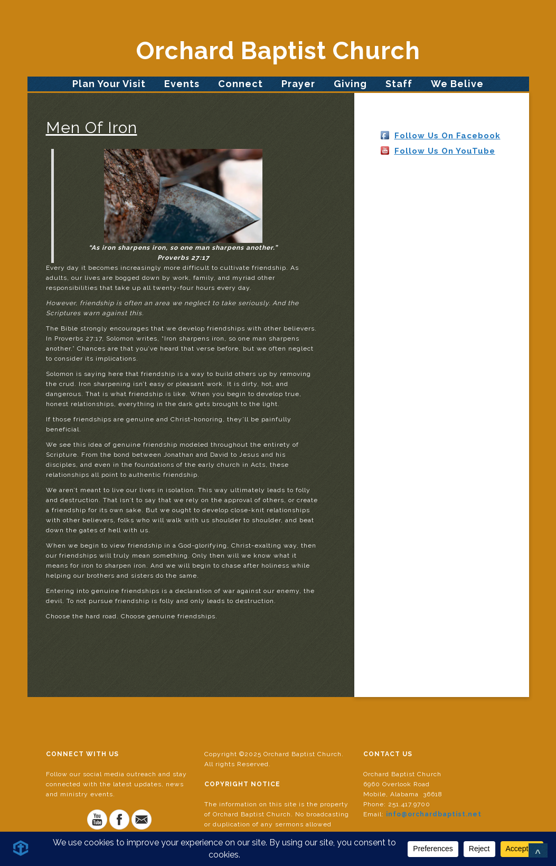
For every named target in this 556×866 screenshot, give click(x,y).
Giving (350, 83)
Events (182, 83)
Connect (240, 83)
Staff (398, 83)
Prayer (298, 83)
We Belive (457, 83)
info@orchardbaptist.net (434, 814)
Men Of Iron (91, 127)
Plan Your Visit (109, 83)
